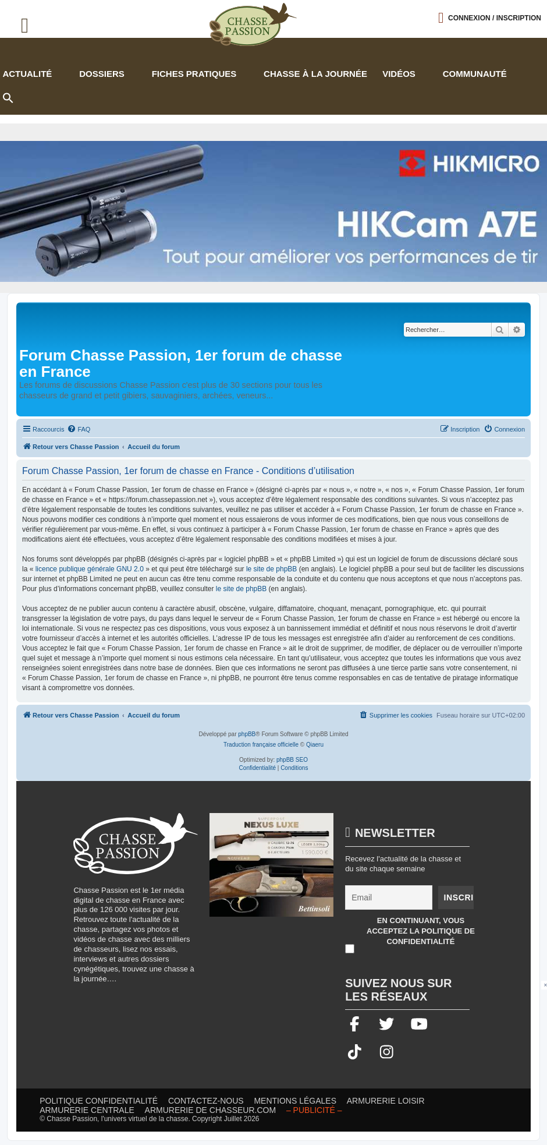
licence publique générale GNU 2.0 (89, 569)
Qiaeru (315, 744)
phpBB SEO (292, 760)
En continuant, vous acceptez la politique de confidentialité (421, 931)
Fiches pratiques (194, 74)
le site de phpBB (271, 569)
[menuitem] (78, 429)
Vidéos (398, 74)
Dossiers (102, 74)
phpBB (246, 734)
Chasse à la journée (315, 74)
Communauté (475, 74)
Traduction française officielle (261, 744)
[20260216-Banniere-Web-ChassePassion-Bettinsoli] (271, 870)
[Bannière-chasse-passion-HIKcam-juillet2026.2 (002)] (273, 211)
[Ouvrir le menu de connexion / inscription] (489, 17)
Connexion (494, 18)
